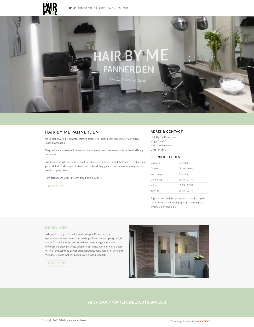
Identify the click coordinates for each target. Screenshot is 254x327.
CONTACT (122, 8)
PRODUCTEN (85, 8)
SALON (111, 8)
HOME (72, 8)
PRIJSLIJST (100, 8)
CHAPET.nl (206, 321)
